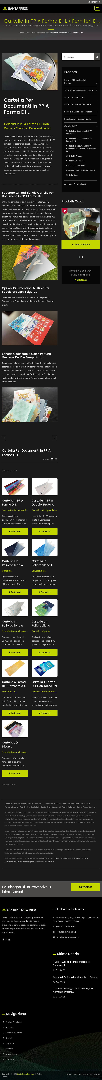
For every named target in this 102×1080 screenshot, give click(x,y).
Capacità (10, 1043)
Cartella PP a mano (74, 156)
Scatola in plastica (55, 858)
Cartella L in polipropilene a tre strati (12, 565)
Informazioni (11, 1054)
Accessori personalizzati (75, 184)
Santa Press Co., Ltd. (25, 1074)
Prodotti (9, 1027)
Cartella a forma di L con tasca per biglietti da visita (44, 686)
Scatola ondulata (10, 862)
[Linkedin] (9, 939)
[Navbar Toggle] (97, 8)
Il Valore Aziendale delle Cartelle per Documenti (72, 963)
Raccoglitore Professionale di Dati (80, 170)
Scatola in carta (67, 858)
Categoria (30, 32)
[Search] (78, 56)
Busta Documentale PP (76, 165)
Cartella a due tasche (75, 161)
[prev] (4, 438)
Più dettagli (81, 280)
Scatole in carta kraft (74, 97)
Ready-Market (94, 1074)
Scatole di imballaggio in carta (78, 90)
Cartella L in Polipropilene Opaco (41, 625)
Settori (9, 1038)
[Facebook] (3, 939)
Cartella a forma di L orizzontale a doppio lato (14, 686)
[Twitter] (6, 939)
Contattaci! (85, 887)
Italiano (95, 2)
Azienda (9, 1048)
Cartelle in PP (40, 32)
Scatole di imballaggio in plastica (75, 81)
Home (21, 32)
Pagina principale (14, 1022)
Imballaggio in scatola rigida (77, 119)
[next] (54, 438)
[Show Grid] (52, 459)
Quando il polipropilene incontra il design (75, 977)
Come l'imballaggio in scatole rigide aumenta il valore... (73, 990)
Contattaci (50, 862)
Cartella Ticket (72, 175)
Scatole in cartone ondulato (77, 104)
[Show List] (56, 459)
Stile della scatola (14, 1032)
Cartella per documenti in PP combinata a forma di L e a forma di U (81, 148)
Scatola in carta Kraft (81, 858)
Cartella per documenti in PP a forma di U (79, 139)
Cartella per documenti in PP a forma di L (65, 32)
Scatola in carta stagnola (25, 862)
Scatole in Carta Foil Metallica (78, 111)
